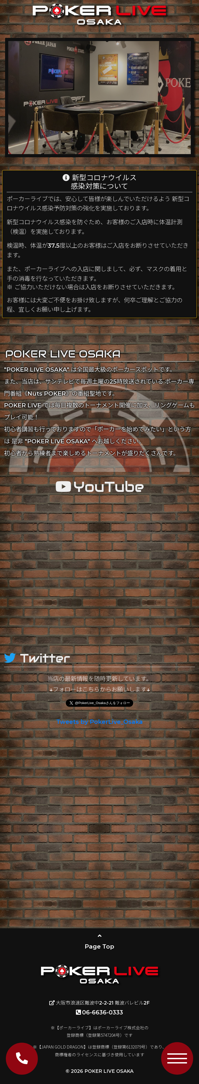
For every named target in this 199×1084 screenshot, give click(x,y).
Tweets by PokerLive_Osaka (99, 721)
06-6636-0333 (99, 1012)
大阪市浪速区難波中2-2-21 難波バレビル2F (99, 1003)
